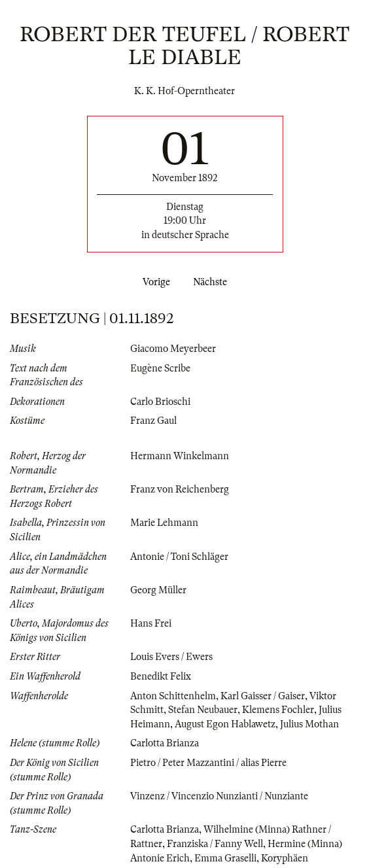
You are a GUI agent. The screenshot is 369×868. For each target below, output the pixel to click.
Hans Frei (150, 623)
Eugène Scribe (160, 368)
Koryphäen (284, 858)
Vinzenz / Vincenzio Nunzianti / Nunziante (219, 796)
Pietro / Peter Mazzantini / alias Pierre (208, 762)
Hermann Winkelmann (179, 456)
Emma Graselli (225, 858)
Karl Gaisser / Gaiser (262, 696)
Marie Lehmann (164, 522)
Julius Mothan (309, 724)
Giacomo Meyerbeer (173, 348)
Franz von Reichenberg (179, 489)
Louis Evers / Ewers (171, 656)
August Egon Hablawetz (225, 724)
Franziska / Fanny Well (215, 844)
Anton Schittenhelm (173, 696)
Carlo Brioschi (160, 401)
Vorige (153, 282)
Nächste (212, 282)
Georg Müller (158, 590)
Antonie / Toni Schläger (179, 556)
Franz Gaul (153, 420)
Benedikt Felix (160, 676)
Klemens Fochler (278, 709)
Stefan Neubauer (202, 709)
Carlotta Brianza (164, 743)
